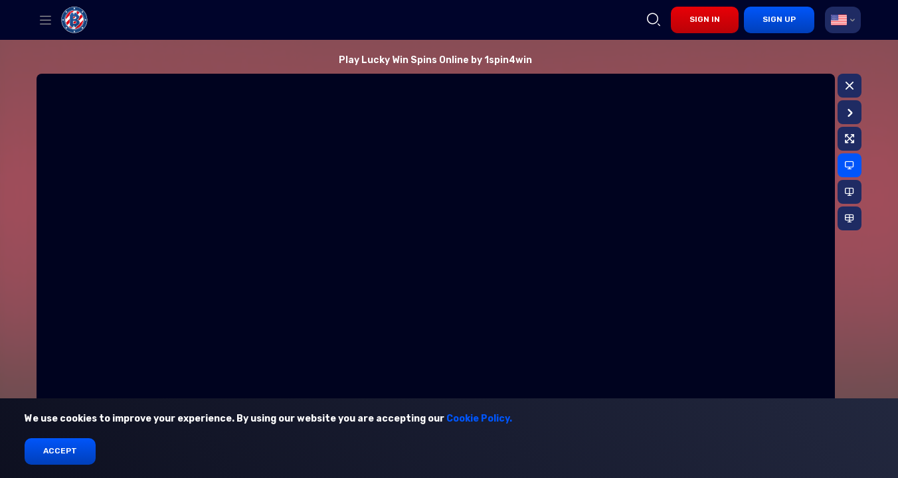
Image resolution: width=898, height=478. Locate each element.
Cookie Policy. (479, 418)
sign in (704, 19)
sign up (779, 19)
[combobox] (843, 20)
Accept (60, 450)
